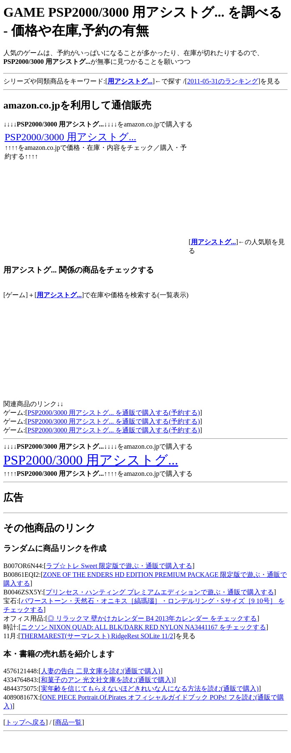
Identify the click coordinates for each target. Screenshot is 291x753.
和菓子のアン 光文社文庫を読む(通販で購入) (107, 679)
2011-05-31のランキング (222, 81)
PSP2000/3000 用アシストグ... (70, 136)
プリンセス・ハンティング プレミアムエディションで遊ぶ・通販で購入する (159, 592)
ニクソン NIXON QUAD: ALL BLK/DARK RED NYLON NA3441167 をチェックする (143, 627)
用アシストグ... (59, 294)
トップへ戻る (25, 722)
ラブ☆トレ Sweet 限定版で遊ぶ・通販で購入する (119, 565)
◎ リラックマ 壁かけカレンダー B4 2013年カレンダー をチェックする (152, 618)
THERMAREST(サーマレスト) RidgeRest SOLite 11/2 (96, 635)
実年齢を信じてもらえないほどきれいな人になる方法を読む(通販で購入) (150, 688)
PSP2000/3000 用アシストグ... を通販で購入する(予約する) (114, 412)
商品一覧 (68, 722)
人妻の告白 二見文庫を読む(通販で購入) (101, 671)
